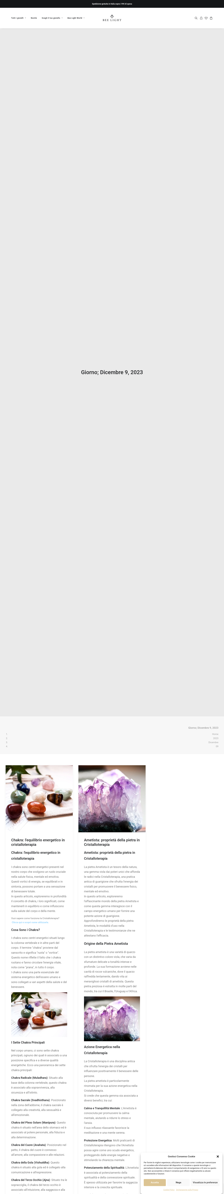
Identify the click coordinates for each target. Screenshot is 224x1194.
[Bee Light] (112, 18)
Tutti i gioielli (18, 18)
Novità (34, 18)
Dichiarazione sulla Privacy (187, 1190)
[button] (217, 1156)
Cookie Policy (169, 1190)
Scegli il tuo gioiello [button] (52, 18)
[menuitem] (19, 18)
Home (215, 159)
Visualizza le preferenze (205, 1182)
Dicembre (213, 167)
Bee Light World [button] (76, 18)
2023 (215, 163)
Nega (178, 1182)
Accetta (155, 1182)
